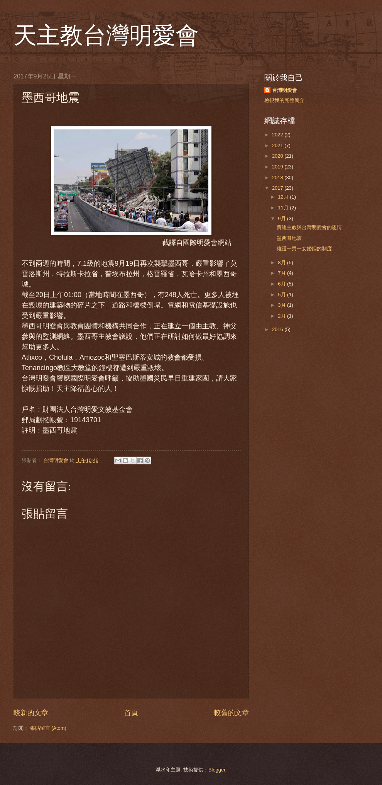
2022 (278, 135)
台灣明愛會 (284, 90)
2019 (278, 167)
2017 (278, 188)
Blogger (216, 770)
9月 (282, 218)
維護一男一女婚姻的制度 (304, 248)
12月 (284, 197)
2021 (278, 145)
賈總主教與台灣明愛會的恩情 (309, 227)
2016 (278, 329)
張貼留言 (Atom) (48, 728)
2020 (278, 156)
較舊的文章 (231, 713)
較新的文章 (31, 713)
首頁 (131, 713)
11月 (284, 208)
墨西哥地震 (289, 238)
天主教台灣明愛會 (106, 35)
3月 (282, 305)
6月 (282, 284)
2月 (282, 316)
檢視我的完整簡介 (284, 100)
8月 (282, 262)
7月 (282, 273)
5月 (282, 294)
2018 (278, 177)
